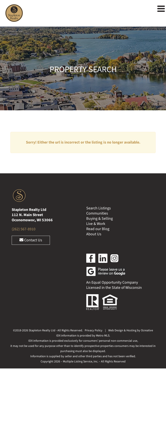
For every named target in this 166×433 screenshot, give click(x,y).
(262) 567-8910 (23, 229)
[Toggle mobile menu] (161, 8)
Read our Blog (97, 229)
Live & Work (95, 223)
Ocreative (147, 330)
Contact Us (30, 240)
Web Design (115, 330)
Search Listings (98, 208)
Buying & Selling (99, 218)
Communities (97, 213)
